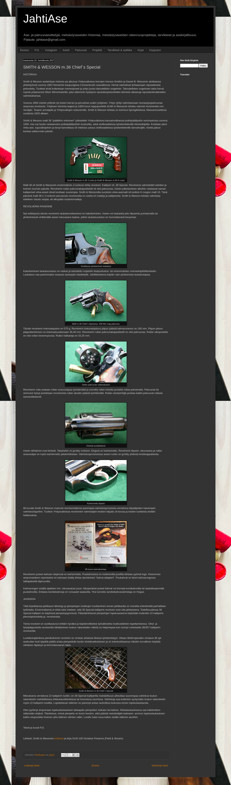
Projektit (97, 50)
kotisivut (59, 738)
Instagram (51, 50)
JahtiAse (45, 18)
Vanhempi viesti (160, 765)
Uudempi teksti (31, 765)
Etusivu (24, 50)
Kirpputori (155, 50)
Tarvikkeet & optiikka (119, 50)
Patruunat (81, 50)
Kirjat (141, 50)
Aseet (66, 50)
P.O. (37, 50)
